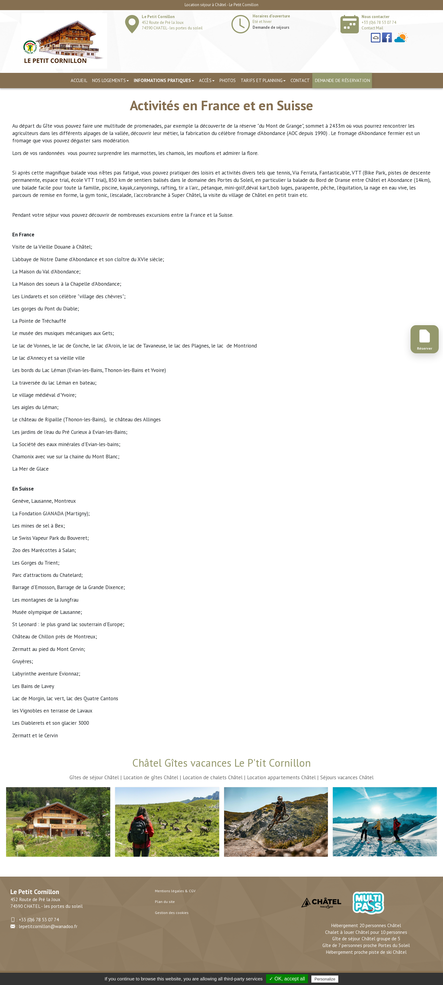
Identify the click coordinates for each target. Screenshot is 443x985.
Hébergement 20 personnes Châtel (366, 925)
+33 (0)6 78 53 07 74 (379, 22)
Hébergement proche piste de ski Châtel (366, 952)
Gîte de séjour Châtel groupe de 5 (366, 938)
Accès (207, 80)
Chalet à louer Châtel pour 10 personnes (366, 932)
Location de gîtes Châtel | (152, 777)
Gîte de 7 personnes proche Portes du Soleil (366, 945)
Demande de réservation (342, 80)
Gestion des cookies (172, 912)
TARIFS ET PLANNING (263, 80)
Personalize (324, 979)
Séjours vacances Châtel (347, 777)
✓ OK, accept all (287, 978)
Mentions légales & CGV (175, 891)
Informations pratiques (164, 80)
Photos (228, 80)
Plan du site (165, 901)
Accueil (79, 80)
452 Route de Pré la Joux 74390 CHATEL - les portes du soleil (172, 22)
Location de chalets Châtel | (214, 777)
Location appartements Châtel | (283, 777)
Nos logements (110, 80)
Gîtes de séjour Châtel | (95, 777)
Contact (300, 80)
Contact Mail (372, 28)
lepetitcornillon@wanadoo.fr (48, 926)
